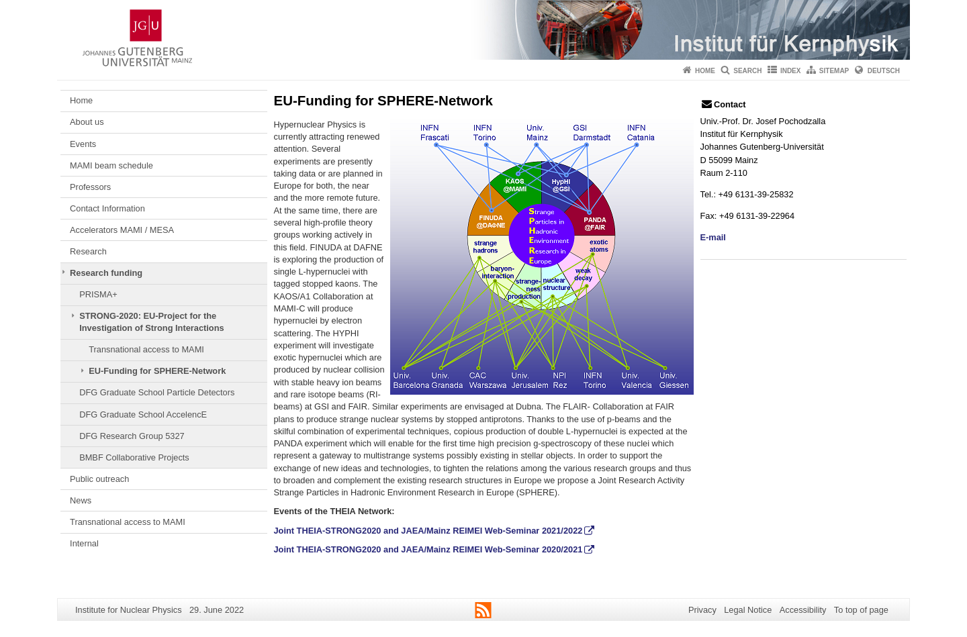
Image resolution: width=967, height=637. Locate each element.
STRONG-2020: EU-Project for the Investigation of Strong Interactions (151, 322)
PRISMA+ (98, 294)
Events (83, 144)
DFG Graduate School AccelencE (143, 414)
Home (705, 71)
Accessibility (803, 610)
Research (88, 251)
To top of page (861, 610)
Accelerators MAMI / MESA (122, 230)
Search (747, 71)
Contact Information (107, 208)
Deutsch (884, 71)
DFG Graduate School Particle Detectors (156, 392)
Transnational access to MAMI (146, 349)
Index (790, 71)
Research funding (106, 273)
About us (87, 122)
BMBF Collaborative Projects (134, 457)
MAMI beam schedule (111, 165)
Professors (90, 187)
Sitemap (834, 71)
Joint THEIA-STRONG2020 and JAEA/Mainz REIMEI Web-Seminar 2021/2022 (428, 531)
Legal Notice (748, 610)
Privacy (702, 610)
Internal (84, 543)
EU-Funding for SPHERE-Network (157, 371)
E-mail (713, 237)
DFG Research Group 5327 (131, 436)
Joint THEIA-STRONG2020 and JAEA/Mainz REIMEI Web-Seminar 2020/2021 (428, 549)
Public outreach (99, 479)
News (80, 500)
